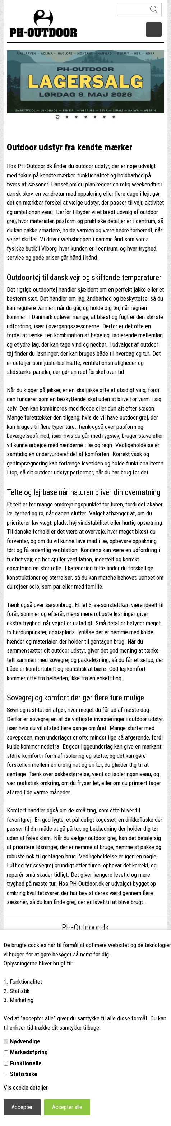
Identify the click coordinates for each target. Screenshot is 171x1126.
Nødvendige (25, 1041)
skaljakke (87, 390)
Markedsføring (29, 1052)
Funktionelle (26, 1063)
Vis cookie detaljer (26, 1087)
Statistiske (23, 1074)
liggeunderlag (97, 746)
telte (99, 568)
